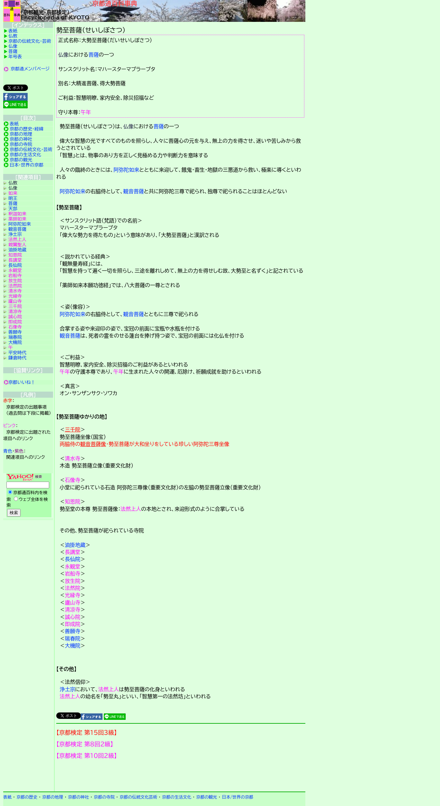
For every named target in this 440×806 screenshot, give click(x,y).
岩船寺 (72, 573)
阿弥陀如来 (126, 169)
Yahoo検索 (28, 495)
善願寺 (72, 631)
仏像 (63, 54)
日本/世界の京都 (237, 797)
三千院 (72, 429)
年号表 (15, 56)
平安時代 (17, 352)
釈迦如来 (17, 214)
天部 (12, 208)
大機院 (72, 645)
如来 (12, 193)
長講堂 (72, 552)
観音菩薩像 (93, 444)
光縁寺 (72, 595)
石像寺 (72, 480)
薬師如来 (17, 219)
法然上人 (131, 509)
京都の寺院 (21, 144)
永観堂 (72, 566)
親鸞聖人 (17, 244)
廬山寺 (72, 602)
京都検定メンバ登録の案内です (180, 775)
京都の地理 (21, 134)
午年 (86, 112)
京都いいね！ (21, 382)
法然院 (72, 588)
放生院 (72, 581)
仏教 (12, 36)
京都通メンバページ (30, 69)
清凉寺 (72, 609)
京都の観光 (21, 160)
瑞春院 (72, 638)
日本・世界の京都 (26, 165)
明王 (12, 198)
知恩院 (72, 501)
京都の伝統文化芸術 (138, 797)
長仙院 (72, 559)
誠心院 (72, 617)
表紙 (12, 31)
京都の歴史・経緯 (26, 129)
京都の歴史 (26, 797)
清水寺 (72, 458)
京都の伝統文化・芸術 (29, 41)
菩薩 (93, 54)
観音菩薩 (133, 191)
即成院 (72, 624)
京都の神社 (21, 139)
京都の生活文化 (25, 154)
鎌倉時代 (17, 358)
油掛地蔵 (75, 545)
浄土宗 (67, 689)
